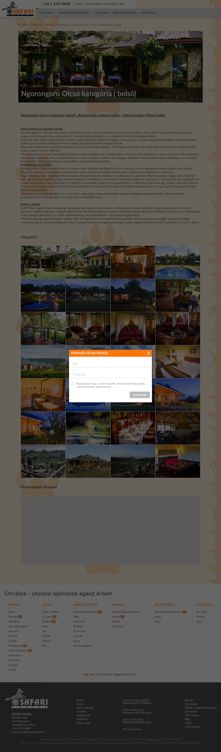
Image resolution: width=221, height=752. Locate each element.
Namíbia (13, 636)
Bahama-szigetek (82, 646)
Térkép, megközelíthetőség (201, 707)
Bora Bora (201, 612)
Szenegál (13, 665)
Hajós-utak (83, 723)
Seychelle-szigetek (18, 626)
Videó (188, 723)
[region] (110, 530)
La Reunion (15, 655)
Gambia (13, 641)
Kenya (12, 612)
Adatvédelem (193, 726)
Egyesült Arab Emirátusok (168, 612)
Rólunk (189, 700)
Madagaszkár (15, 646)
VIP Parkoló (192, 715)
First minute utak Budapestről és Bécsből (137, 711)
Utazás (22, 25)
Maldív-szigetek (50, 612)
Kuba (76, 617)
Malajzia (46, 636)
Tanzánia (62, 25)
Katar (157, 621)
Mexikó (116, 617)
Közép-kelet (165, 605)
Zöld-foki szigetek (18, 650)
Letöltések (191, 711)
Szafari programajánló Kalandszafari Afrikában (137, 701)
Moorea (200, 617)
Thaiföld (46, 621)
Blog (187, 719)
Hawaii (115, 621)
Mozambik (14, 660)
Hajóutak (101, 13)
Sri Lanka (47, 617)
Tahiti (199, 621)
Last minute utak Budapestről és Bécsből (137, 721)
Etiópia (12, 670)
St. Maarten (79, 631)
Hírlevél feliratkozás (151, 4)
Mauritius (14, 631)
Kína (44, 646)
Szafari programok (73, 13)
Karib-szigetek (85, 605)
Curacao (77, 636)
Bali (44, 631)
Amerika (118, 605)
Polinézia (204, 605)
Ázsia (46, 605)
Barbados (78, 626)
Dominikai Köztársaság (85, 612)
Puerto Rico (79, 621)
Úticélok (45, 13)
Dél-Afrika (14, 621)
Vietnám (46, 641)
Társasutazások (124, 13)
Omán (158, 617)
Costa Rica (117, 626)
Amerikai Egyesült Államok (126, 612)
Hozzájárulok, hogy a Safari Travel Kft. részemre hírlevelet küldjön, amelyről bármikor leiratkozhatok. (110, 385)
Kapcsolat (149, 13)
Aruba (76, 641)
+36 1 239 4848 (58, 4)
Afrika (49, 25)
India (44, 626)
